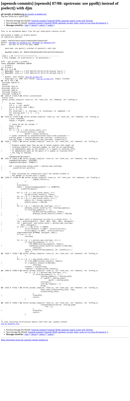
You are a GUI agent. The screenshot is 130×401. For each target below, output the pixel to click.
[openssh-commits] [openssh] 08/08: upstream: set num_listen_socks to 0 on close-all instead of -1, (68, 23)
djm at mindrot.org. (10, 382)
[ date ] (27, 25)
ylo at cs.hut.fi (34, 86)
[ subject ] (42, 25)
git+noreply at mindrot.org (35, 14)
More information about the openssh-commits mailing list (24, 399)
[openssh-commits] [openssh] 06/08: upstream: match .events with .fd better (62, 21)
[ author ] (50, 25)
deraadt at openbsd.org (20, 45)
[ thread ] (34, 25)
